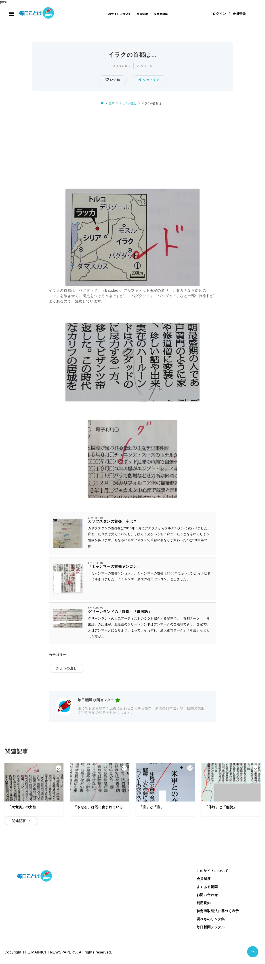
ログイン (219, 14)
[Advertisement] (132, 147)
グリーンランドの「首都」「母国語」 (120, 612)
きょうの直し (121, 66)
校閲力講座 (161, 14)
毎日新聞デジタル (211, 927)
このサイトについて (118, 14)
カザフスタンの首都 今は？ (112, 521)
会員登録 (239, 14)
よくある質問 (207, 887)
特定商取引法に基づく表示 (218, 911)
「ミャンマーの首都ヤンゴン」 (114, 566)
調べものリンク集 (211, 919)
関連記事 (19, 821)
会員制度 (142, 14)
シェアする (149, 80)
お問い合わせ (207, 895)
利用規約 (204, 903)
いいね (114, 80)
